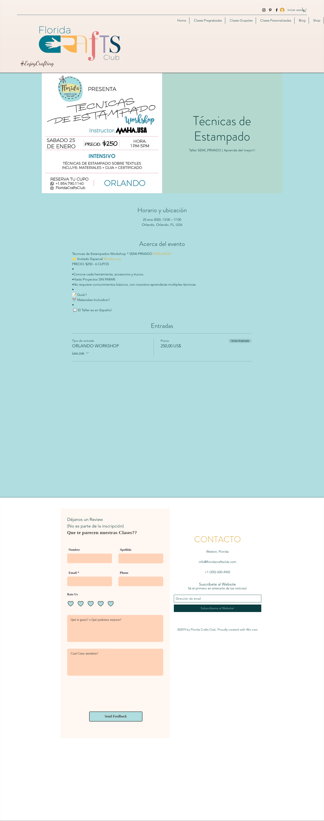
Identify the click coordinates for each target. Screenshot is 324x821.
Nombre (74, 549)
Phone (124, 572)
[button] (304, 10)
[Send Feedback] (115, 716)
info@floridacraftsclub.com (217, 562)
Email (73, 572)
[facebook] (277, 10)
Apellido (125, 549)
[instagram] (264, 10)
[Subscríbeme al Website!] (217, 608)
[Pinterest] (270, 10)
